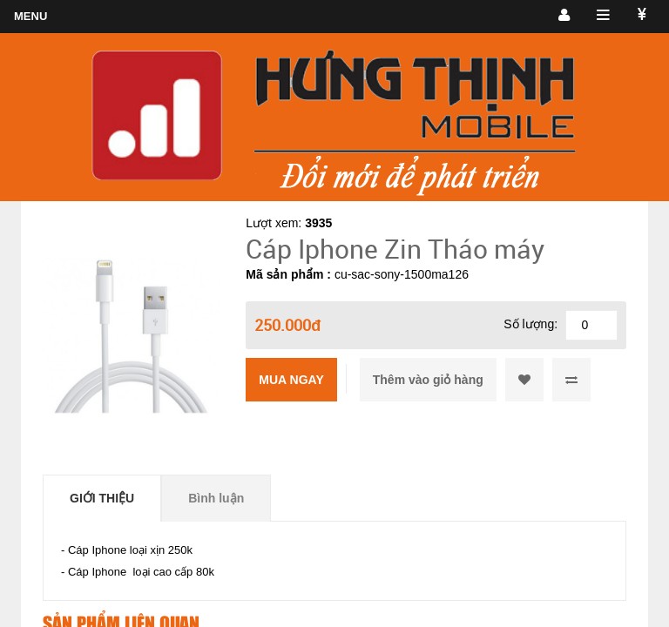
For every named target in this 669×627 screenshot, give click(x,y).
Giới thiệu (102, 498)
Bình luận (216, 498)
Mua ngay (291, 380)
